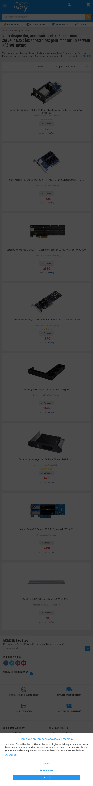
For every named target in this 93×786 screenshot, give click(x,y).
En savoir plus (11, 755)
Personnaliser (46, 770)
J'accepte (46, 777)
